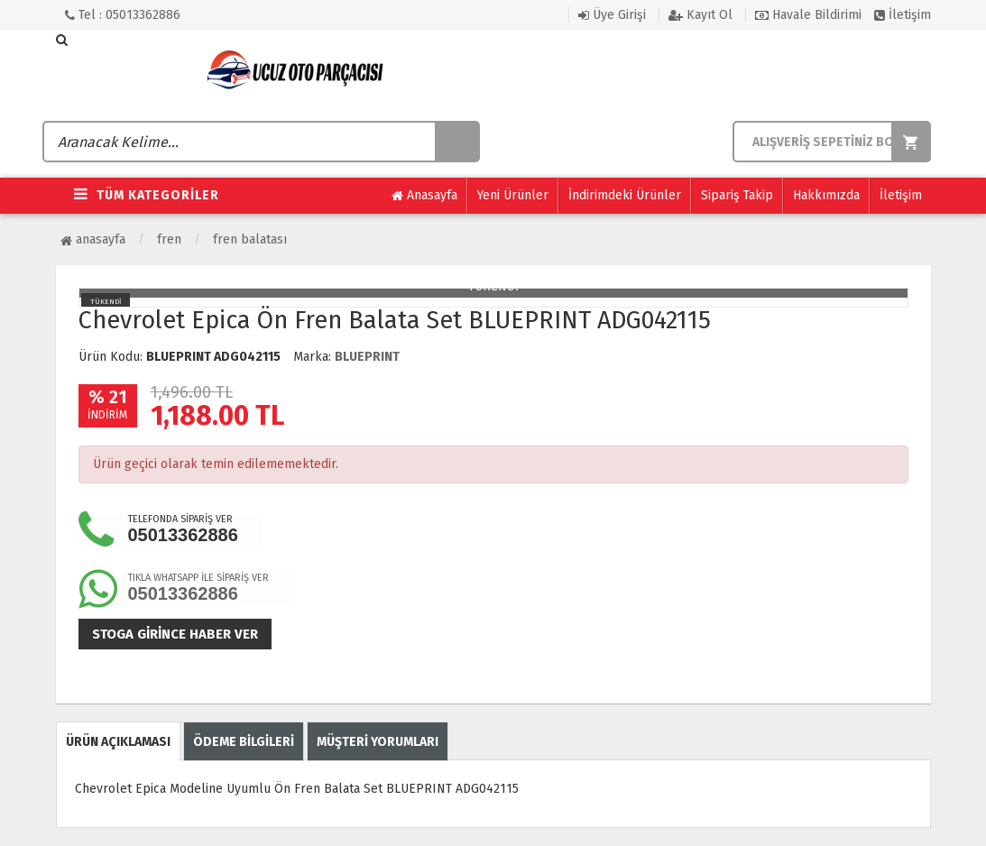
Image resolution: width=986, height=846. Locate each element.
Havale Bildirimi (808, 15)
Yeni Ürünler (512, 195)
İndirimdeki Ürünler (624, 195)
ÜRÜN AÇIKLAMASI (118, 741)
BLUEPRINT (367, 356)
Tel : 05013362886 (122, 15)
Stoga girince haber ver (175, 634)
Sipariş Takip (737, 195)
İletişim (902, 15)
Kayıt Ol (700, 15)
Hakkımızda (826, 195)
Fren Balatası (250, 239)
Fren (169, 239)
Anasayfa (424, 196)
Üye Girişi (612, 15)
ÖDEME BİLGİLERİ (243, 741)
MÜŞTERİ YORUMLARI (377, 741)
